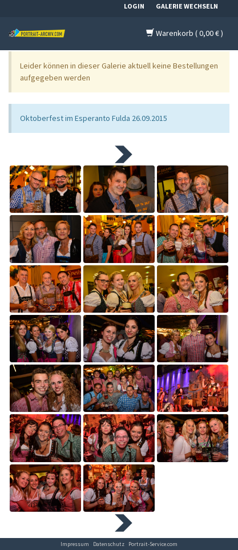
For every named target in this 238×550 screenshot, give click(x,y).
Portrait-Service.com (153, 544)
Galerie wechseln (187, 6)
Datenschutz (108, 544)
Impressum (74, 544)
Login (134, 6)
